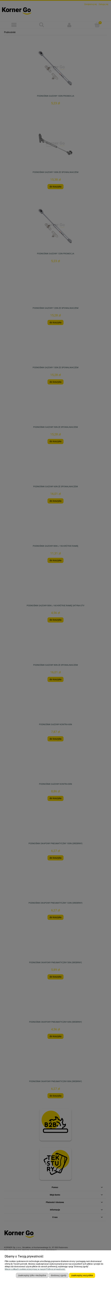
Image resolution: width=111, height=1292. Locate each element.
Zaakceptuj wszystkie (82, 1275)
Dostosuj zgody (58, 1275)
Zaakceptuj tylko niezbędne (32, 1275)
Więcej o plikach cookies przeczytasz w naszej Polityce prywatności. (35, 1269)
